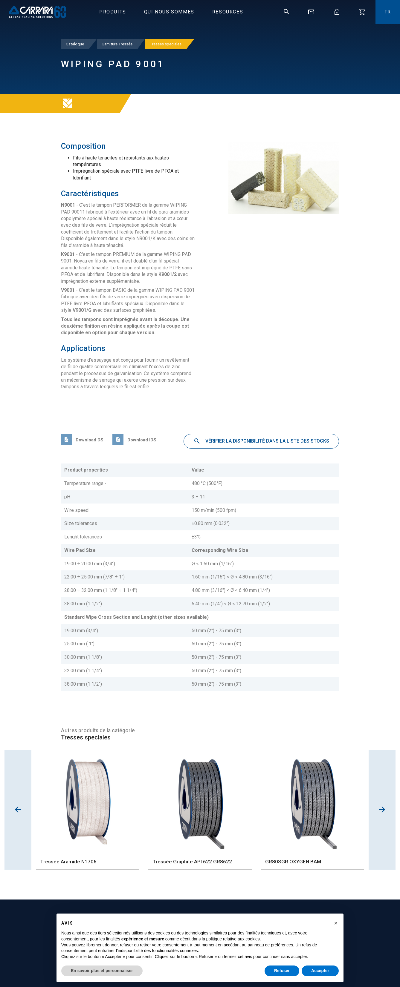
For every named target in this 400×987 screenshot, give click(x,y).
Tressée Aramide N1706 (68, 862)
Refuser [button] (282, 970)
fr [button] (387, 12)
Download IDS (134, 440)
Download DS (82, 440)
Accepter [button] (320, 970)
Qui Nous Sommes (169, 12)
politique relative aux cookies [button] (233, 939)
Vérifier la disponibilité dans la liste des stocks (261, 441)
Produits (112, 12)
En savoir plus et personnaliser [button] (102, 970)
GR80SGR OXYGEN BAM (293, 862)
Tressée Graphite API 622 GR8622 (192, 862)
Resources (227, 12)
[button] (336, 923)
